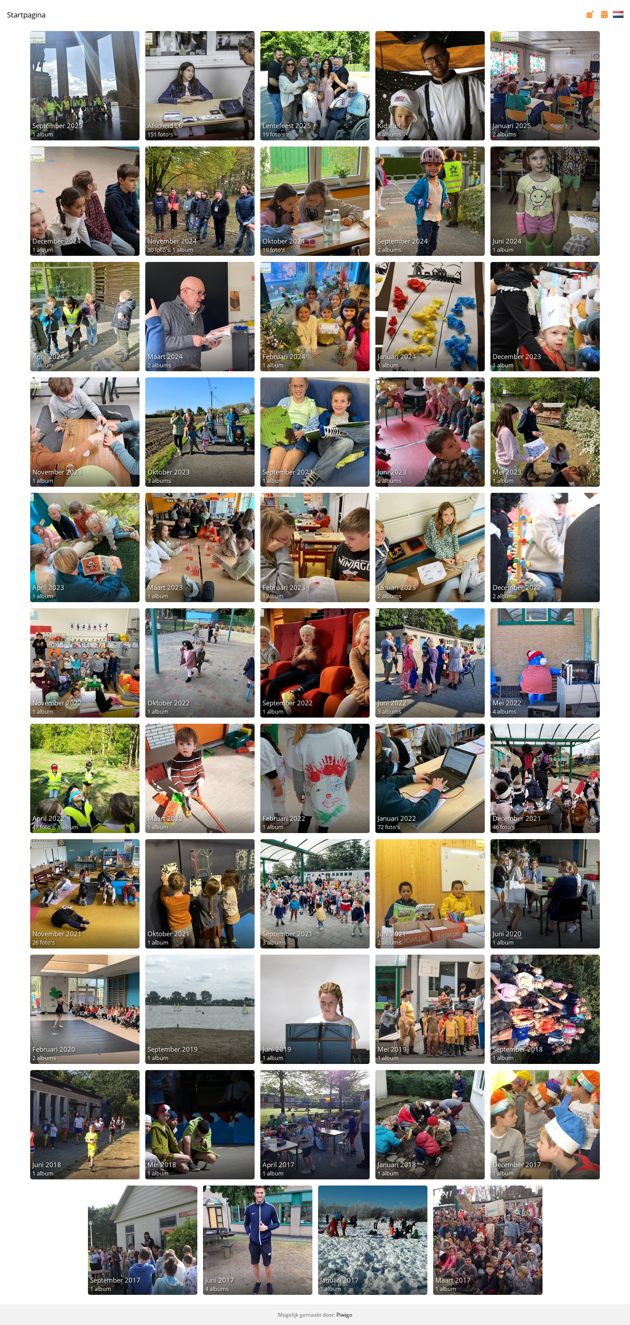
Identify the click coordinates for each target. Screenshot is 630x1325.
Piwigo (344, 1314)
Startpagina (26, 15)
